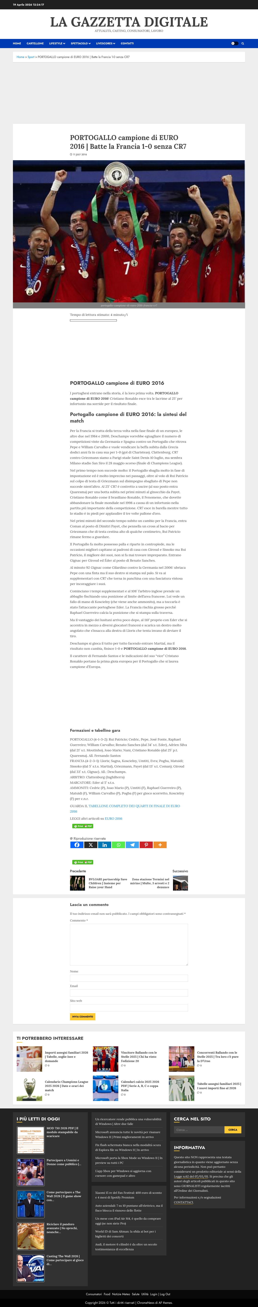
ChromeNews (145, 1303)
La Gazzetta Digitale (129, 21)
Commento (79, 920)
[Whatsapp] (118, 845)
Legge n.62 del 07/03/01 (191, 1176)
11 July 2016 (80, 154)
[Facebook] (77, 845)
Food (107, 1294)
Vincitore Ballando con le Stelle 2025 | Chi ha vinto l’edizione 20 (139, 1057)
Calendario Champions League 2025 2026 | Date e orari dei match (66, 1086)
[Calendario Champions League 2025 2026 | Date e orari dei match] (29, 1088)
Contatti (127, 43)
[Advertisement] (129, 92)
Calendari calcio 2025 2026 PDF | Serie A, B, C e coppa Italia (140, 1086)
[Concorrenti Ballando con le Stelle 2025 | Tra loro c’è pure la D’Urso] (181, 1059)
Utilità (144, 1294)
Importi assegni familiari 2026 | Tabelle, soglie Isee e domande (66, 1057)
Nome (74, 971)
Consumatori (94, 1294)
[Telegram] (132, 845)
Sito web (76, 1001)
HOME (17, 43)
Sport (31, 57)
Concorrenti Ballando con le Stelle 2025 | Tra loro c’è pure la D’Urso (218, 1057)
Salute (135, 1294)
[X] (90, 845)
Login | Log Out (160, 1294)
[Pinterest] (146, 845)
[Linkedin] (104, 845)
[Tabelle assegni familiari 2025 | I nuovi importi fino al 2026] (181, 1088)
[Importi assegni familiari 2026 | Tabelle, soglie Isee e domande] (29, 1059)
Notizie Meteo (121, 1294)
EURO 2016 (113, 818)
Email (74, 986)
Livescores (104, 43)
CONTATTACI (183, 1202)
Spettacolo (79, 43)
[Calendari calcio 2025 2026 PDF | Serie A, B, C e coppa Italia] (105, 1088)
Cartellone (35, 43)
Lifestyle (55, 43)
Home (20, 57)
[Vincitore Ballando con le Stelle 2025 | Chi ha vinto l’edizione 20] (105, 1059)
